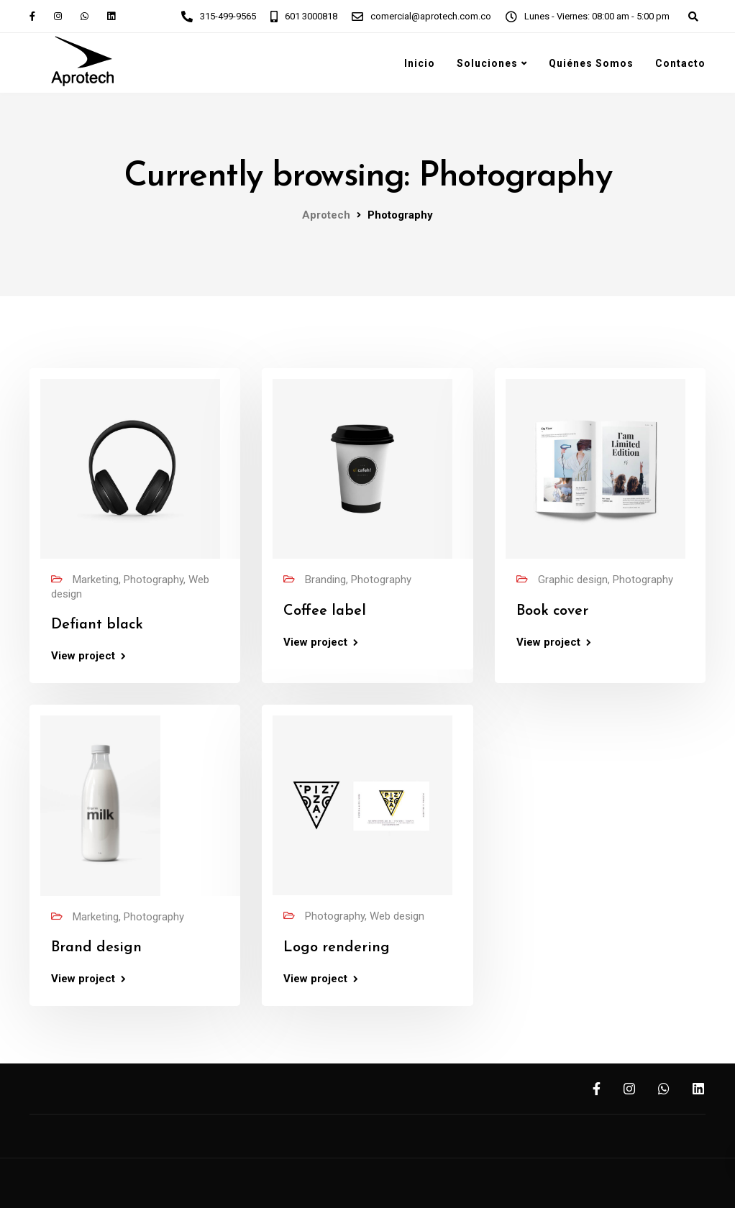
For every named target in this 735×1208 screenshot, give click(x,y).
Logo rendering (336, 948)
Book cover (552, 611)
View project (83, 656)
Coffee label (324, 611)
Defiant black (97, 625)
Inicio (419, 63)
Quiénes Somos (591, 63)
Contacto (680, 63)
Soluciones (487, 63)
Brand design (96, 948)
